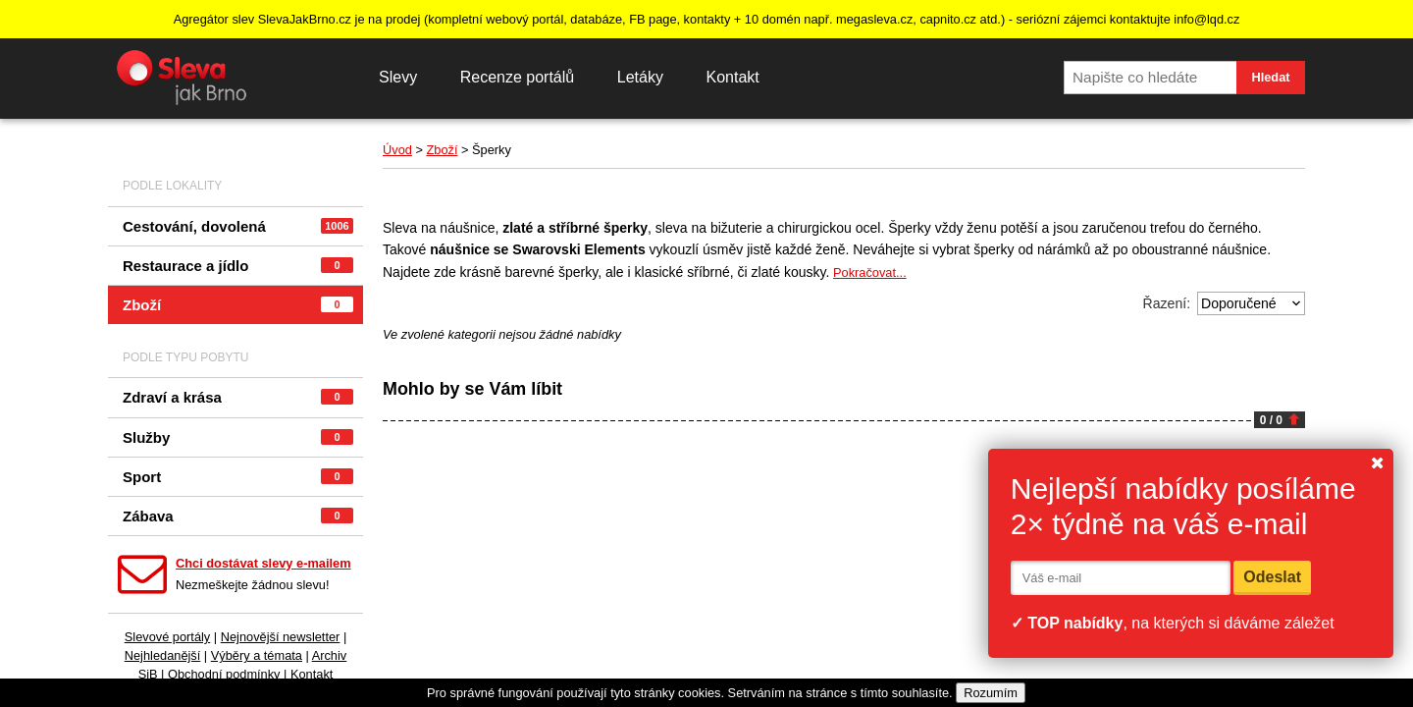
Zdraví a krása (238, 397)
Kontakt (732, 77)
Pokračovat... (870, 272)
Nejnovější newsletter (280, 636)
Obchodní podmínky (224, 674)
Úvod (397, 149)
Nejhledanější (163, 655)
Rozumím (991, 692)
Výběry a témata (256, 655)
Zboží (238, 305)
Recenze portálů (517, 77)
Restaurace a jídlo (238, 265)
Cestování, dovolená (238, 226)
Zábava (238, 516)
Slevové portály (168, 636)
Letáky (640, 77)
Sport (238, 476)
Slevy (398, 77)
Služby (238, 437)
